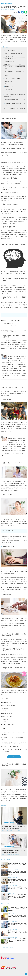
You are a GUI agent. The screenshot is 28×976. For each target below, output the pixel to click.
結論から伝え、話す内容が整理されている (13, 53)
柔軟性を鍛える (8, 92)
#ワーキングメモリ (5, 9)
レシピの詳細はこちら (13, 757)
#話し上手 (12, 9)
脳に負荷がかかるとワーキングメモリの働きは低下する (15, 74)
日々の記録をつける (9, 89)
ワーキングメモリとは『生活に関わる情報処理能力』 (15, 67)
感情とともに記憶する (9, 86)
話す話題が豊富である (10, 61)
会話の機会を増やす (9, 81)
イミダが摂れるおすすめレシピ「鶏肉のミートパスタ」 (15, 104)
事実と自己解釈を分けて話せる (11, 58)
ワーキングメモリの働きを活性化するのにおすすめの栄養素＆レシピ (14, 95)
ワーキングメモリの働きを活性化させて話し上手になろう (14, 109)
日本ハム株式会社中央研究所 (6, 962)
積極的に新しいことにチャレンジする (12, 84)
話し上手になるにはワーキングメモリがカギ (13, 64)
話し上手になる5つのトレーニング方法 (12, 78)
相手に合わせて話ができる (10, 56)
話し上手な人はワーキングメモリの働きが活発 (14, 71)
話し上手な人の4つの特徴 (9, 50)
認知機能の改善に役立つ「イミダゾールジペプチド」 (15, 100)
